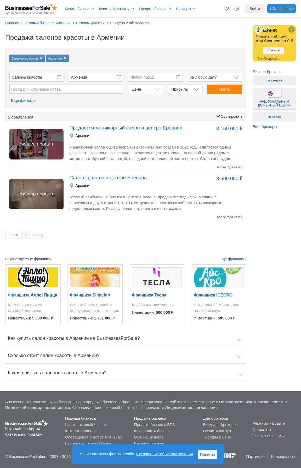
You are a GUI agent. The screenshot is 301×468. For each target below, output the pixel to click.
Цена (136, 89)
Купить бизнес (77, 9)
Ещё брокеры (265, 126)
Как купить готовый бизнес (89, 443)
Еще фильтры (23, 100)
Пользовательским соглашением (251, 402)
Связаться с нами (268, 436)
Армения (79, 77)
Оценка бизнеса (148, 437)
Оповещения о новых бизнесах (93, 437)
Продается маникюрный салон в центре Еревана (126, 128)
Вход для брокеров (220, 424)
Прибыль (179, 89)
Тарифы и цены (217, 437)
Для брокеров (215, 418)
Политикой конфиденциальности (37, 407)
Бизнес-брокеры (149, 443)
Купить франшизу (114, 9)
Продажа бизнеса (150, 418)
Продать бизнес (152, 9)
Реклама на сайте (268, 423)
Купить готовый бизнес (86, 424)
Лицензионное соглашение (191, 407)
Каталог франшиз (81, 431)
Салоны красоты (27, 77)
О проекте (261, 429)
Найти (224, 89)
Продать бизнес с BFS (154, 424)
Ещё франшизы (232, 259)
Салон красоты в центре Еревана (108, 177)
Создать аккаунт (218, 431)
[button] (226, 8)
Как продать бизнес (152, 431)
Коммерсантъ (283, 456)
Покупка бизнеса (80, 418)
